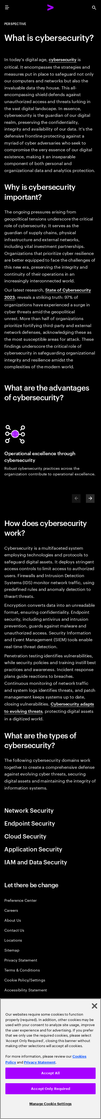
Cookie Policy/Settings (24, 980)
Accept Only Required (50, 1088)
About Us (12, 920)
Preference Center (20, 900)
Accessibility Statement (25, 989)
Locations (13, 940)
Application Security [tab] (33, 849)
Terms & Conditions (22, 970)
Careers (11, 910)
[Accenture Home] (50, 7)
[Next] (90, 498)
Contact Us (14, 930)
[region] (50, 1058)
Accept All (50, 1073)
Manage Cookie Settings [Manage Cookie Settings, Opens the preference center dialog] (50, 1104)
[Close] (94, 1006)
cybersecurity (62, 59)
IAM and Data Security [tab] (35, 862)
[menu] (7, 7)
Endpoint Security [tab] (29, 823)
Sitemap (11, 950)
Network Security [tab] (29, 810)
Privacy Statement (20, 960)
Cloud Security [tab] (25, 836)
